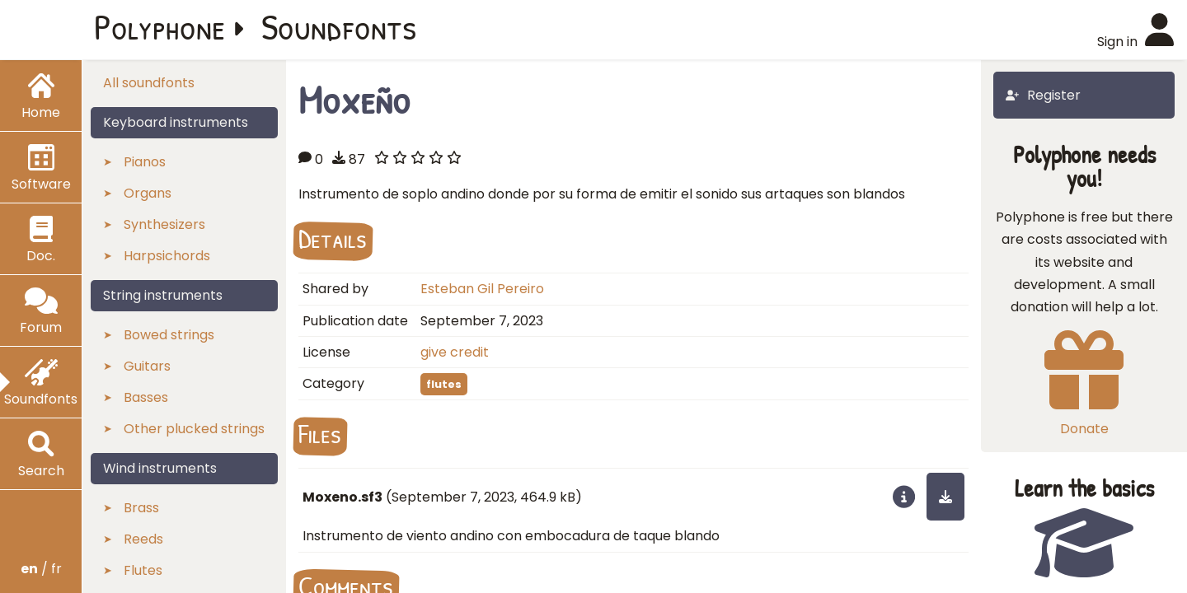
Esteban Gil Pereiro (482, 288)
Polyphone (160, 26)
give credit (454, 352)
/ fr (41, 568)
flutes (444, 384)
